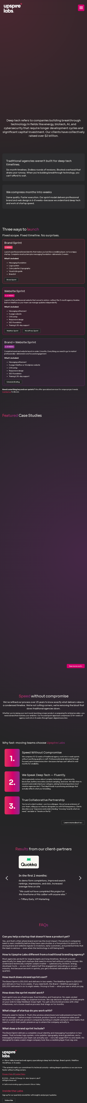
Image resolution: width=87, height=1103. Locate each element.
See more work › (75, 666)
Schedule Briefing (13, 382)
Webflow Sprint (12, 331)
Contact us (6, 392)
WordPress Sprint (31, 331)
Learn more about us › (73, 822)
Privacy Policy (7, 1074)
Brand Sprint (11, 280)
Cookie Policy (20, 1074)
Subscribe (9, 1100)
